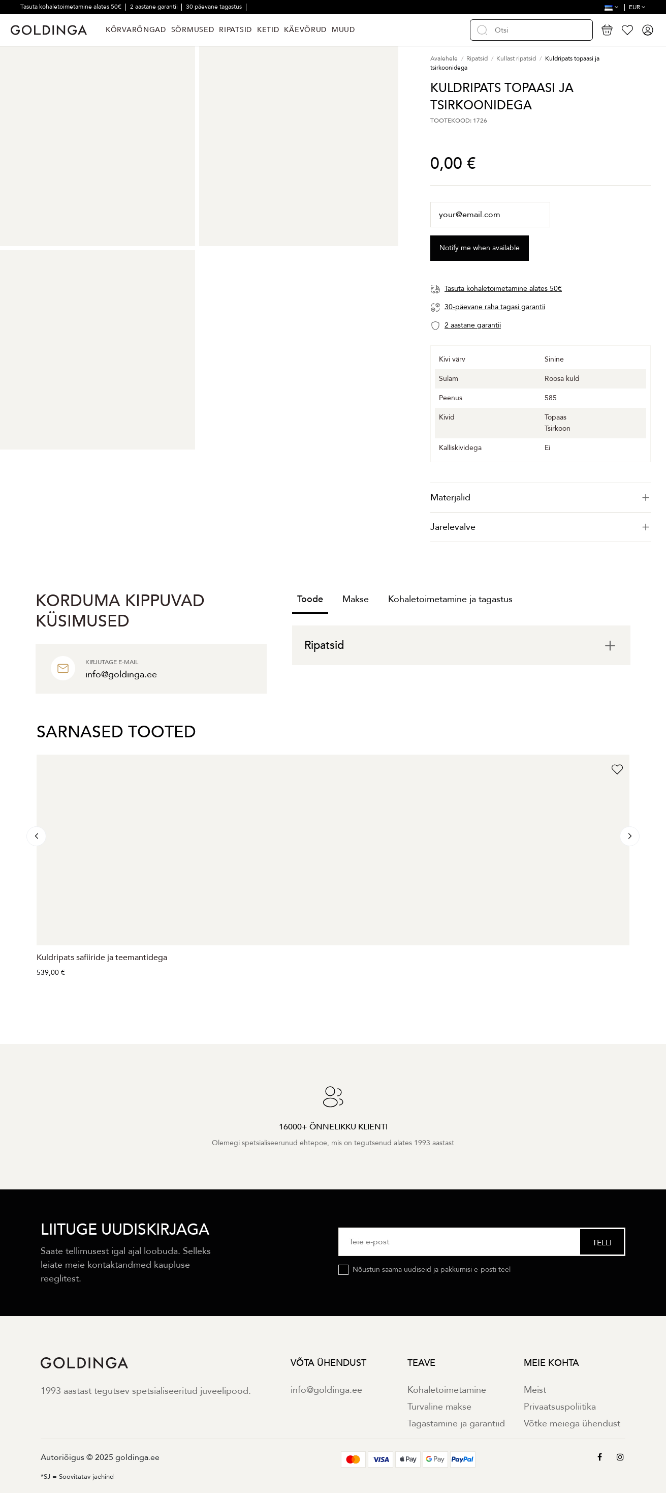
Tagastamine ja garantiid (456, 1423)
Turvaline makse (439, 1406)
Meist (535, 1390)
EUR (637, 7)
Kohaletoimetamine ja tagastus (450, 599)
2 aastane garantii (154, 7)
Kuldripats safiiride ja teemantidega (102, 957)
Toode (310, 599)
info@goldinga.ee (326, 1390)
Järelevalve (540, 527)
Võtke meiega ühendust (572, 1423)
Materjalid (540, 497)
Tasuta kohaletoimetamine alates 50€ (71, 7)
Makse (355, 599)
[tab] (540, 498)
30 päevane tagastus (214, 7)
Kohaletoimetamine (446, 1390)
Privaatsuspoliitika (560, 1406)
